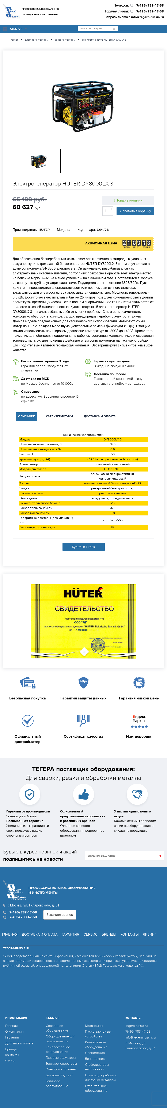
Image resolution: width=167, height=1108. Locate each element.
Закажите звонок (60, 915)
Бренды (109, 934)
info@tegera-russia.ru (147, 17)
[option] (83, 103)
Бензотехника (95, 1059)
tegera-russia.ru (136, 1026)
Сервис (90, 934)
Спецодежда (95, 1053)
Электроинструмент (61, 1069)
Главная (10, 934)
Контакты (129, 934)
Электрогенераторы (61, 1064)
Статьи (10, 1061)
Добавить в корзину (135, 211)
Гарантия (70, 934)
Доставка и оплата (39, 934)
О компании (14, 1031)
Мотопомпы (94, 1026)
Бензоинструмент (59, 1075)
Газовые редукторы (61, 1058)
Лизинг (149, 934)
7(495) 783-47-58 (150, 5)
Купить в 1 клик (83, 547)
